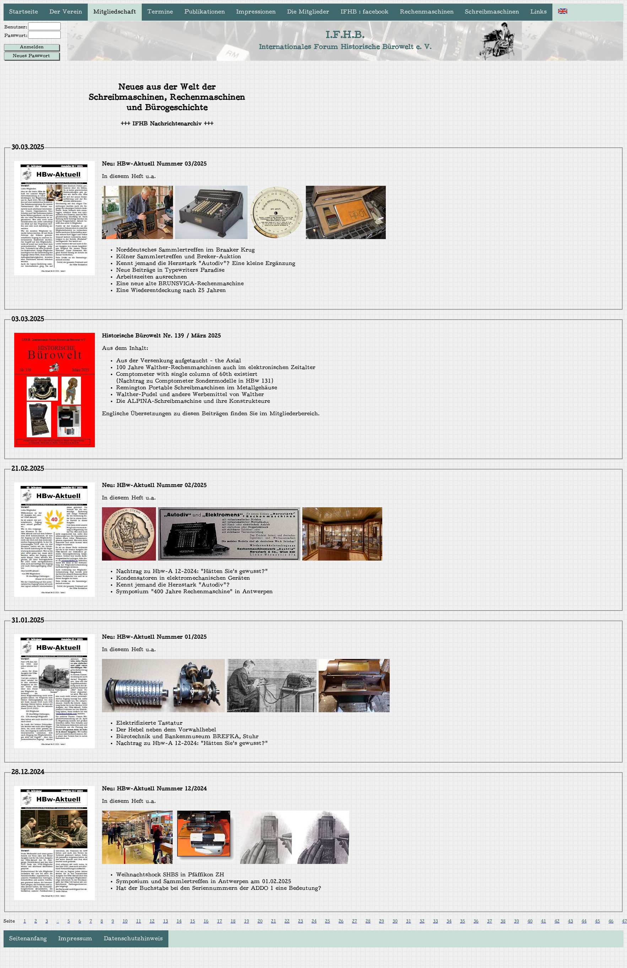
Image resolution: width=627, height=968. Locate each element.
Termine (160, 12)
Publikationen (204, 12)
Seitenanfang (28, 938)
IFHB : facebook (365, 12)
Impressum (75, 938)
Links (538, 12)
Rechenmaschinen (427, 12)
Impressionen (256, 12)
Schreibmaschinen (492, 12)
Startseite (23, 12)
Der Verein (65, 12)
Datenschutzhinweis (133, 938)
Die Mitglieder (308, 12)
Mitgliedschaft (114, 12)
